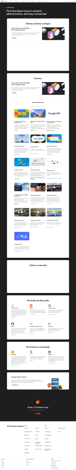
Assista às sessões (50, 130)
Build (11, 1)
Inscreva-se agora (15, 365)
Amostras (2, 463)
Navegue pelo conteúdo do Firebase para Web (37, 178)
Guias (2, 460)
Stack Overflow (53, 462)
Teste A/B (46, 428)
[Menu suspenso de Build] (13, 1)
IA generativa (26, 452)
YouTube (27, 465)
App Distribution (48, 431)
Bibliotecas (2, 465)
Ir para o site (16, 154)
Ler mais (14, 37)
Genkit (36, 435)
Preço (27, 1)
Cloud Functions (27, 438)
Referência (3, 462)
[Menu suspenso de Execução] (19, 1)
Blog (66, 1)
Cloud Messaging (48, 435)
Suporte (45, 1)
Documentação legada (54, 468)
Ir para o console (71, 1)
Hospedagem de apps (28, 431)
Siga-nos (31, 360)
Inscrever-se (15, 385)
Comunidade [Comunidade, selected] (39, 1)
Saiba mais (32, 130)
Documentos (32, 1)
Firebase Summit (28, 462)
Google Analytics (48, 442)
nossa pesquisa (26, 381)
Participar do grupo (52, 314)
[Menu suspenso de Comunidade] (42, 1)
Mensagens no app (48, 445)
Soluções (22, 1)
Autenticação (26, 435)
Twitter (27, 463)
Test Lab (59, 431)
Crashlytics (47, 438)
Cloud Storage (27, 442)
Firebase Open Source (23, 333)
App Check (26, 428)
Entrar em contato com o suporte (56, 460)
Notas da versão (53, 465)
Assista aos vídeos (34, 203)
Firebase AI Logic (38, 449)
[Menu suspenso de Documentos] (35, 1)
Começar (38, 413)
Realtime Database (38, 445)
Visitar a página (51, 363)
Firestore (37, 428)
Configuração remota (61, 428)
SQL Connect (26, 445)
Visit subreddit (33, 314)
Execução (16, 1)
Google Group (53, 463)
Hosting (36, 438)
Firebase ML (37, 431)
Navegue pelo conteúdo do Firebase (54, 178)
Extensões (26, 449)
